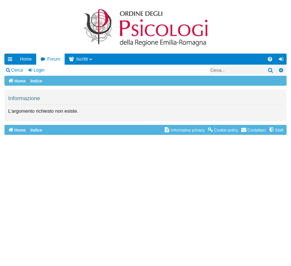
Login (39, 70)
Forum (53, 59)
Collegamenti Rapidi (11, 61)
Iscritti (82, 59)
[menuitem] (269, 59)
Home (26, 59)
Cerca (17, 70)
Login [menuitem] (283, 61)
